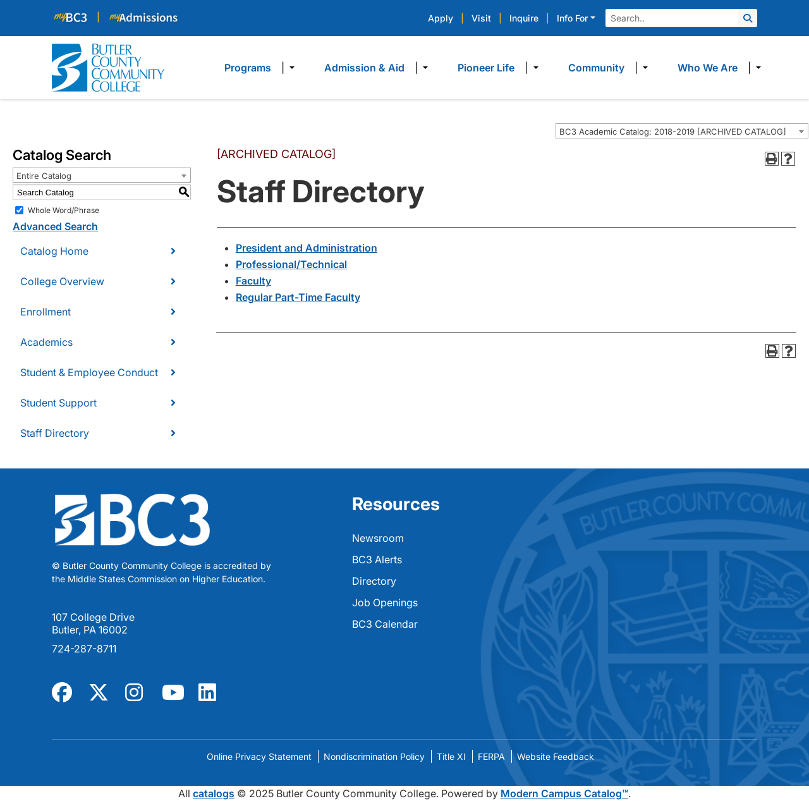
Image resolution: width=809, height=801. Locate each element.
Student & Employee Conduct (89, 372)
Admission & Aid (364, 67)
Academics (46, 342)
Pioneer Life (486, 67)
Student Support (58, 402)
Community (596, 67)
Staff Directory (54, 433)
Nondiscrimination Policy (374, 756)
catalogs (213, 793)
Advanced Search (55, 226)
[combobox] (682, 130)
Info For (572, 18)
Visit (481, 18)
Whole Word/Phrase (63, 210)
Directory (374, 581)
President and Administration (306, 248)
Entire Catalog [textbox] (43, 176)
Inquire (523, 18)
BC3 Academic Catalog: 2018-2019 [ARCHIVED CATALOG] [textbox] (672, 131)
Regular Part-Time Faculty (298, 297)
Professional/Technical (291, 264)
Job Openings (385, 602)
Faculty (253, 280)
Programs (247, 67)
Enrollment (45, 311)
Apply (440, 18)
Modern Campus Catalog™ (564, 793)
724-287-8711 (84, 648)
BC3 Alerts (377, 559)
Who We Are (708, 67)
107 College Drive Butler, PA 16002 (93, 623)
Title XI (451, 756)
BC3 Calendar (385, 624)
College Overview (62, 281)
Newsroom (378, 538)
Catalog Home (54, 251)
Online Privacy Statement (259, 756)
